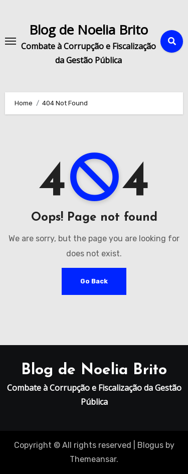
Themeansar (93, 459)
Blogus (150, 445)
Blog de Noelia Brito (88, 30)
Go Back (94, 281)
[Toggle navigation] (10, 41)
